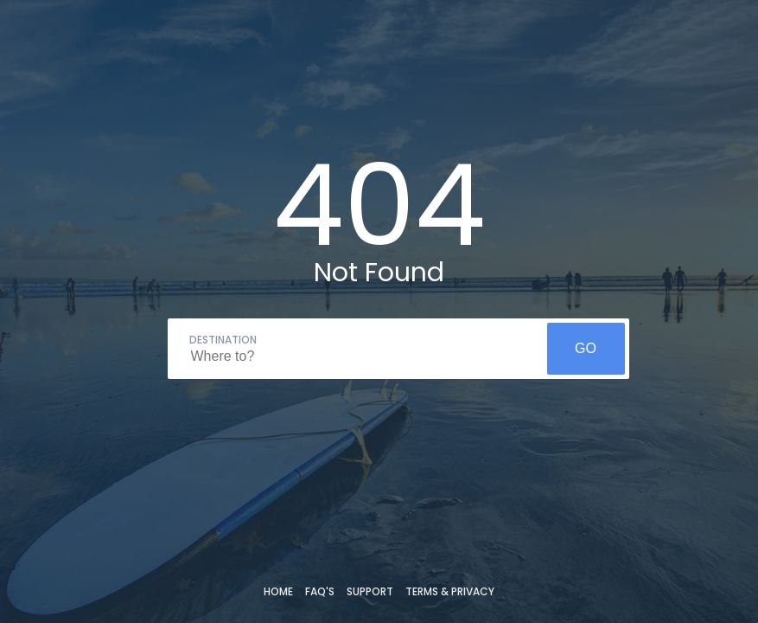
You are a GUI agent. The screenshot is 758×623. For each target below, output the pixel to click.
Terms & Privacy (449, 591)
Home (278, 591)
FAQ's (319, 591)
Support (370, 591)
